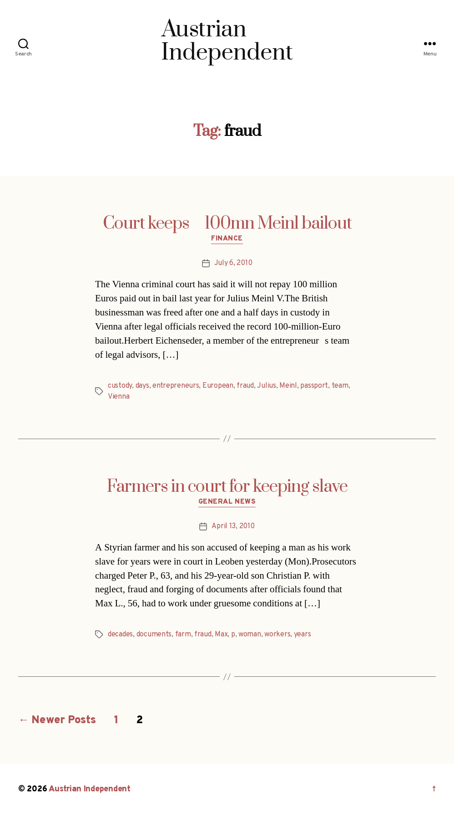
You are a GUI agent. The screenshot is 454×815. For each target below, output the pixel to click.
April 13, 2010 (233, 526)
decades (120, 634)
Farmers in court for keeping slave (227, 487)
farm (183, 634)
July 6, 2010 (233, 263)
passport (314, 385)
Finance (227, 239)
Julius (266, 385)
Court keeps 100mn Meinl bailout (227, 224)
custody (120, 385)
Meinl (288, 385)
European (217, 385)
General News (227, 502)
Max (221, 634)
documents (154, 634)
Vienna (118, 396)
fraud (245, 385)
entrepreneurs (175, 385)
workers (277, 634)
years (302, 634)
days (142, 385)
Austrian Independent (90, 789)
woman (249, 634)
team (340, 385)
